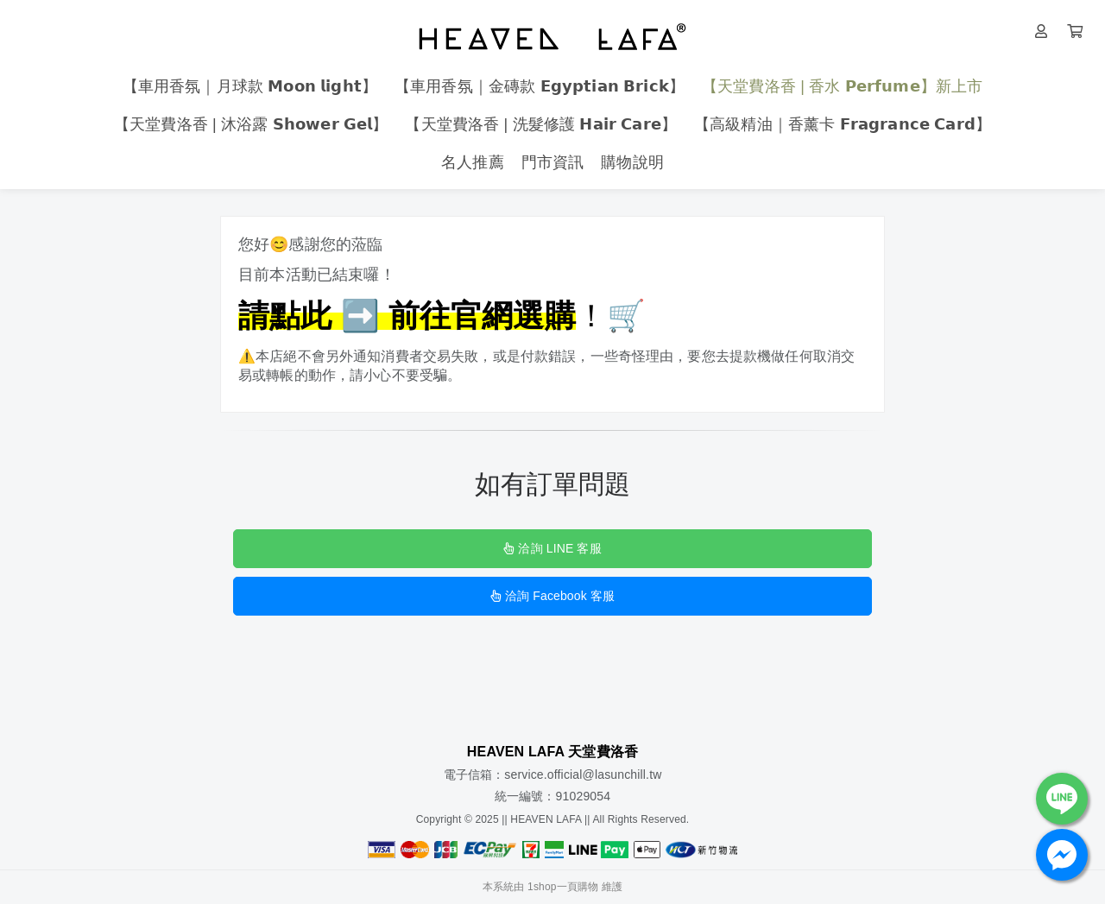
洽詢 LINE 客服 (552, 548)
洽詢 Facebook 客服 (552, 596)
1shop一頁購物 (562, 887)
